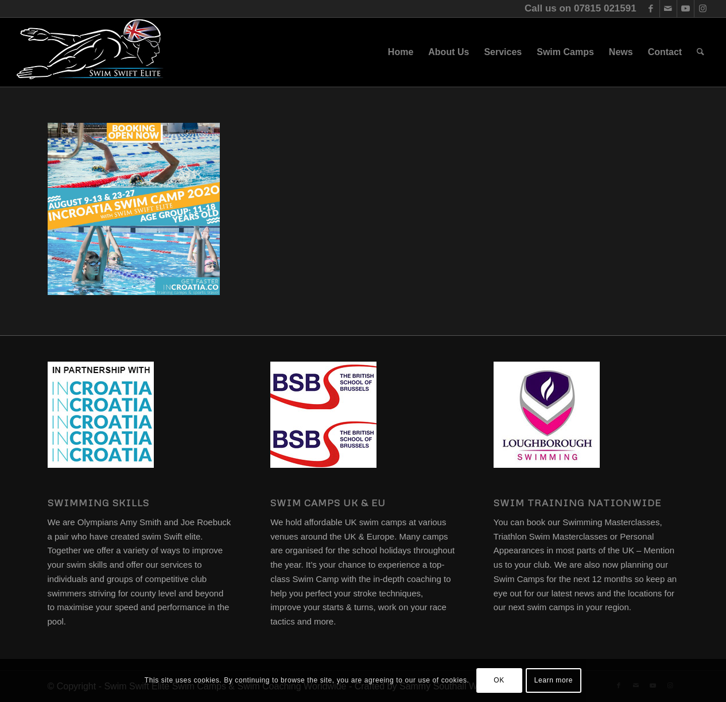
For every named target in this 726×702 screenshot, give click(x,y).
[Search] (700, 52)
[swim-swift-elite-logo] (90, 52)
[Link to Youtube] (685, 8)
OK (499, 680)
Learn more (553, 680)
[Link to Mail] (668, 8)
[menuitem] (401, 52)
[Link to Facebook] (651, 8)
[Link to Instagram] (703, 8)
